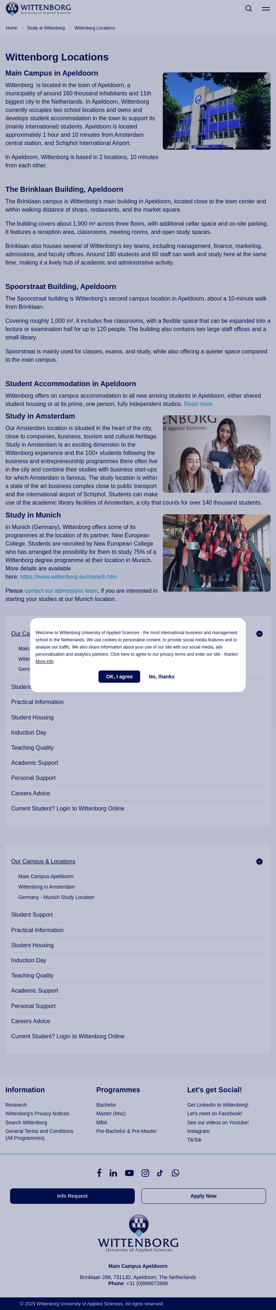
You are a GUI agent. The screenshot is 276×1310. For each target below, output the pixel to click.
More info (45, 661)
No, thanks (162, 676)
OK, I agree (119, 676)
